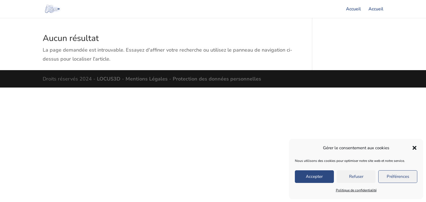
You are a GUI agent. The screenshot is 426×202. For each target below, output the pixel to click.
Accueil (353, 9)
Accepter (314, 176)
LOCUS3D (108, 78)
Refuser (356, 176)
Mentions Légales (147, 78)
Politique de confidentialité (356, 190)
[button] (414, 148)
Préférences (398, 176)
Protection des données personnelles (217, 78)
